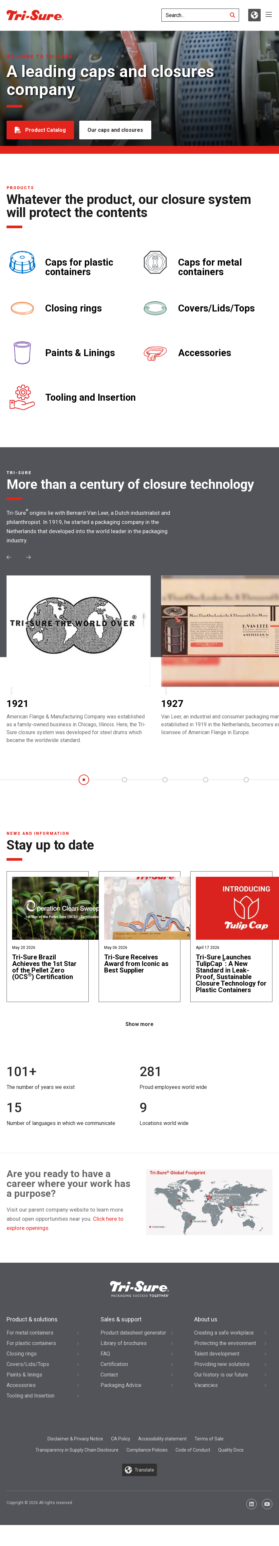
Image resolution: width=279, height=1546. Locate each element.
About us (205, 1319)
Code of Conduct (193, 1450)
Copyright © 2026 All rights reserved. (40, 1502)
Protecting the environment (225, 1343)
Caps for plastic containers (79, 267)
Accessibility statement (162, 1438)
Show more (139, 1024)
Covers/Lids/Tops (216, 308)
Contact (109, 1375)
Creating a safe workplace (224, 1333)
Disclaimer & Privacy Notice (75, 1438)
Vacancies (206, 1385)
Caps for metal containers (210, 267)
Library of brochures (124, 1343)
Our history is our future (221, 1375)
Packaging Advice (121, 1385)
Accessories (204, 353)
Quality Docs (231, 1450)
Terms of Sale (209, 1438)
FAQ (105, 1354)
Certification (114, 1364)
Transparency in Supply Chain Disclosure (77, 1450)
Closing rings (73, 308)
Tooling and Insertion (90, 397)
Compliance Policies (147, 1450)
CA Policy (120, 1438)
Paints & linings (24, 1375)
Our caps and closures (115, 130)
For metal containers (30, 1333)
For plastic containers (31, 1343)
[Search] (232, 15)
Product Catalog (45, 130)
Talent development (216, 1354)
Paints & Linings (80, 353)
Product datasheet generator (133, 1333)
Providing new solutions (222, 1364)
